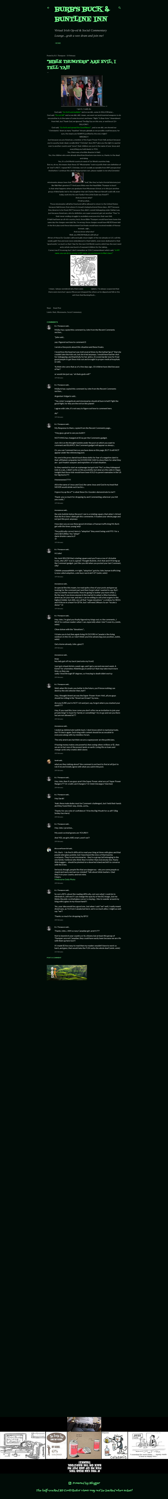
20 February (59, 648)
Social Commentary (74, 312)
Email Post (57, 308)
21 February (59, 952)
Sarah (57, 760)
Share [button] (49, 308)
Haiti (54, 312)
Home (58, 43)
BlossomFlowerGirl (61, 848)
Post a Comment (54, 958)
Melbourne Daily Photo (65, 879)
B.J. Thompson (60, 326)
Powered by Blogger (84, 1483)
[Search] (119, 7)
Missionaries (61, 312)
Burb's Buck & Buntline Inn (82, 14)
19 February (59, 378)
